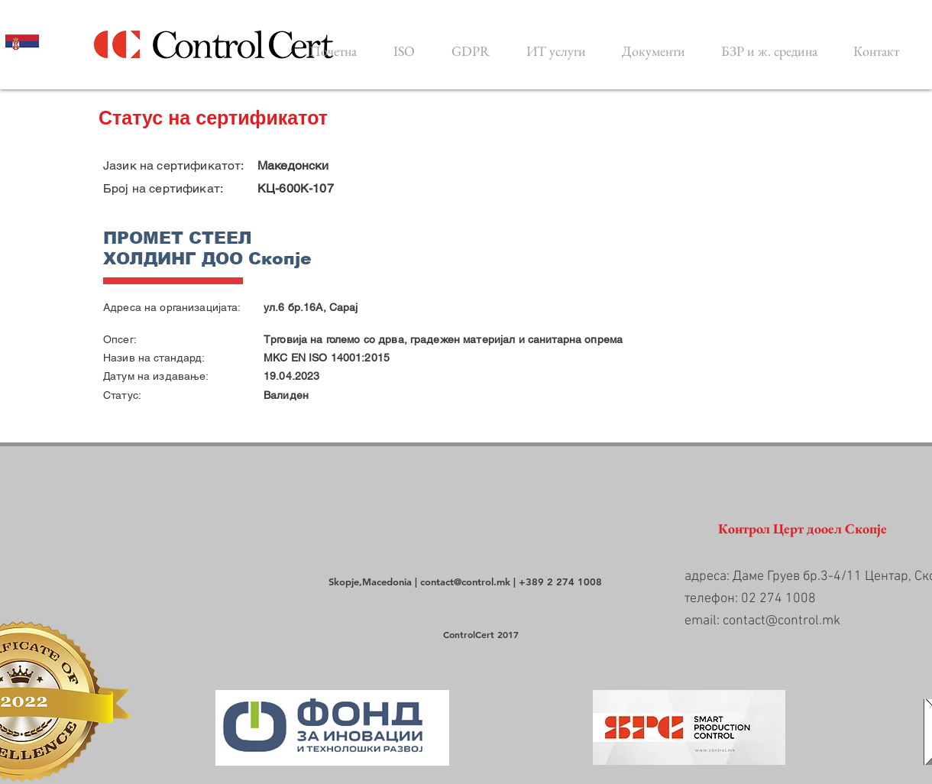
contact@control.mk (465, 581)
